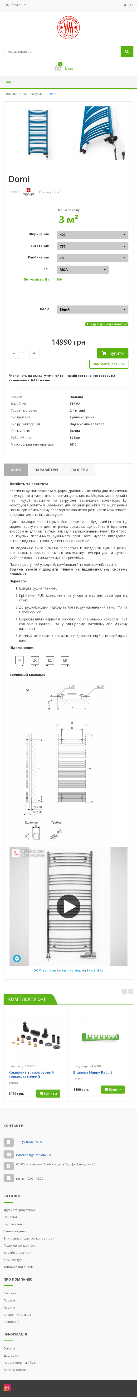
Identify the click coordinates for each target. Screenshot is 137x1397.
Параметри (46, 472)
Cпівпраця (11, 1322)
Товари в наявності (18, 1267)
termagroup (72, 973)
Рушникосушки (33, 94)
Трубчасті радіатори (19, 1210)
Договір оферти (15, 1370)
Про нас (9, 1300)
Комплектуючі (14, 1260)
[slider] (17, 1089)
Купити (113, 353)
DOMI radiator (45, 973)
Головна (11, 94)
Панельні (11, 1217)
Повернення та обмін (20, 1362)
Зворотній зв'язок (17, 1314)
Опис (15, 472)
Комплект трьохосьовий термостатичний (31, 1077)
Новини (9, 1307)
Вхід (130, 5)
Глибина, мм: (39, 257)
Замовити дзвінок (109, 364)
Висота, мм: (40, 245)
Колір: (45, 309)
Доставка (11, 1355)
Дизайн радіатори (17, 1252)
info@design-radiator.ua (34, 1155)
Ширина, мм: (39, 234)
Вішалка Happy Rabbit (92, 1075)
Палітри (79, 472)
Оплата (9, 1348)
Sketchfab (95, 973)
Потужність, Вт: (37, 279)
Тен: (46, 269)
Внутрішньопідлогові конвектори (29, 1238)
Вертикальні (13, 1224)
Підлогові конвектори (20, 1245)
